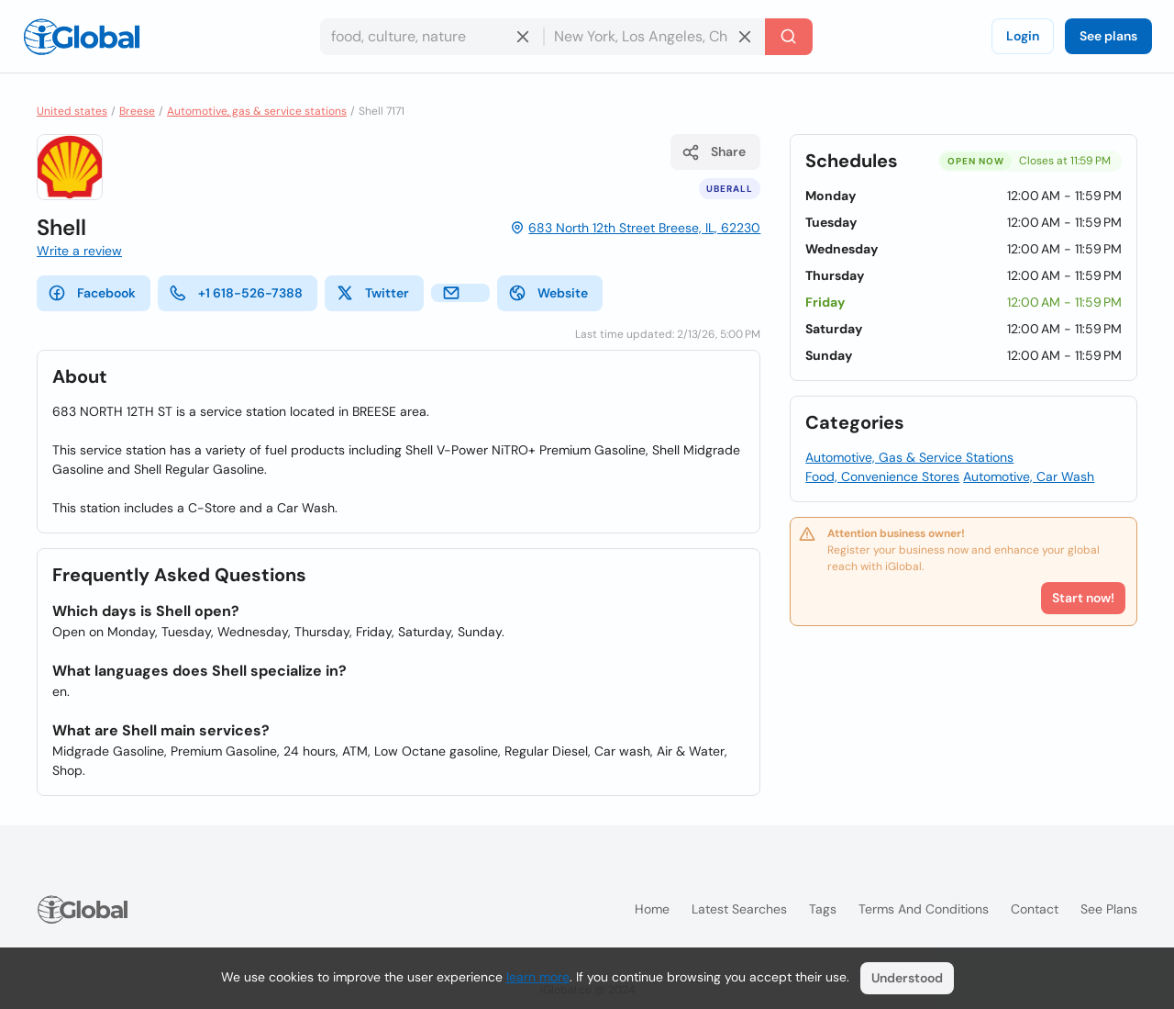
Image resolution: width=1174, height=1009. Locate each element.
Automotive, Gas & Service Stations (909, 457)
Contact (1034, 909)
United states (72, 111)
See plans (1108, 36)
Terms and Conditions (923, 909)
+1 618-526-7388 (236, 293)
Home (652, 909)
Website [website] (548, 293)
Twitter (372, 293)
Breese (137, 111)
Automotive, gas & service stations (257, 111)
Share (713, 152)
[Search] (789, 36)
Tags (822, 909)
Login (1022, 36)
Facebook (92, 293)
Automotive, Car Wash (1028, 476)
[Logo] (81, 36)
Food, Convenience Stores (882, 476)
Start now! (1083, 597)
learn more (538, 977)
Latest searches (739, 909)
